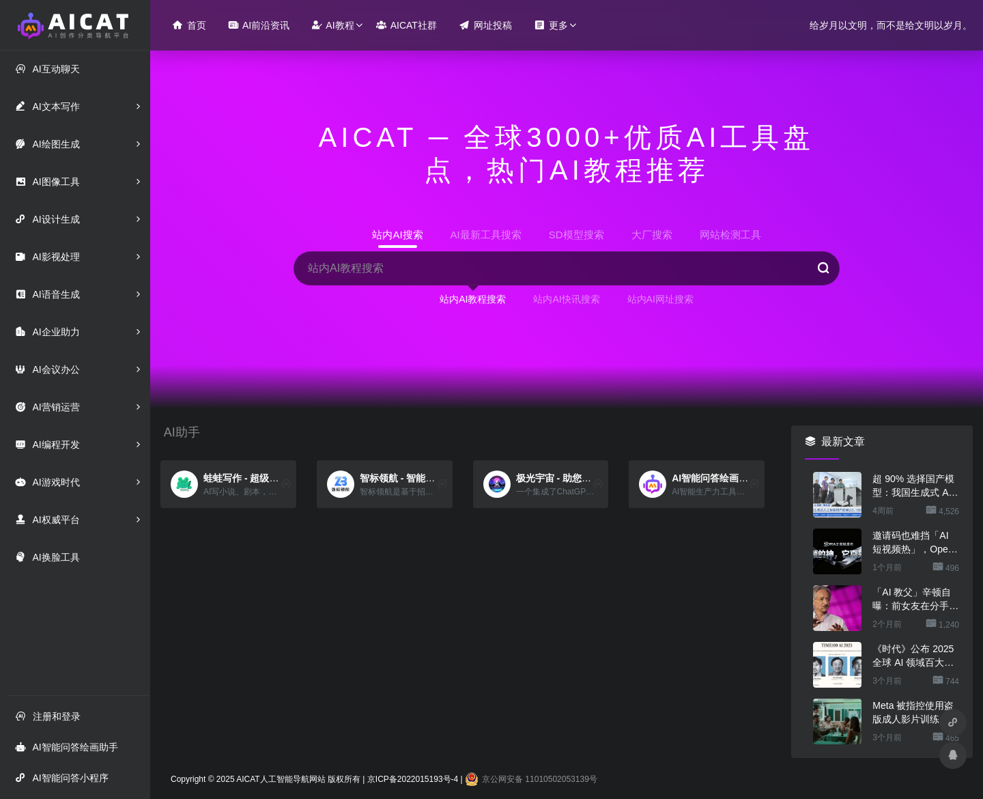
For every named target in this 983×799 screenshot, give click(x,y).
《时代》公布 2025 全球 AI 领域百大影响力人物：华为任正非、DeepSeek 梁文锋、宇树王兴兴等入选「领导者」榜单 (915, 656)
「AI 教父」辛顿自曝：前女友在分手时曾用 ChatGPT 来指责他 (915, 600)
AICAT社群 (406, 25)
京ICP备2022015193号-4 (412, 779)
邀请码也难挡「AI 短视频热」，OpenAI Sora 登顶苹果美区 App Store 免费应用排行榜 (915, 543)
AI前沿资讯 (258, 25)
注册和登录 (48, 716)
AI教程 (332, 25)
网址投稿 (485, 25)
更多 (551, 25)
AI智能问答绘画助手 (66, 747)
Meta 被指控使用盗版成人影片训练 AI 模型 (913, 713)
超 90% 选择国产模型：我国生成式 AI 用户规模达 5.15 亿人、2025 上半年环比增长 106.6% (913, 486)
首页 (189, 25)
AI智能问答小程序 (61, 777)
